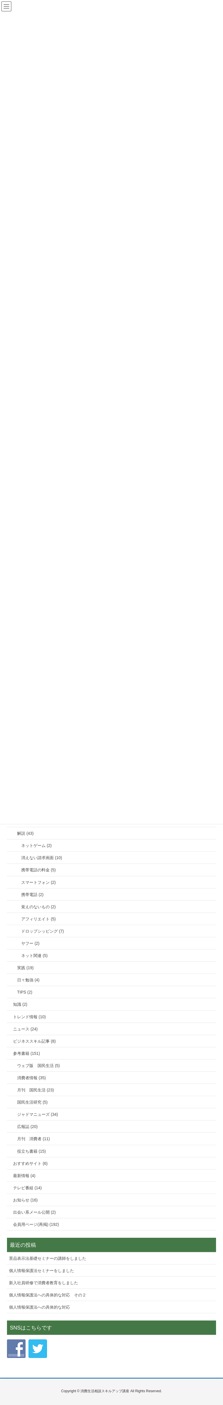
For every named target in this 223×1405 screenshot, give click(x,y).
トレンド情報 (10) (29, 1016)
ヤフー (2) (30, 943)
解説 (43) (25, 833)
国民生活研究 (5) (32, 1102)
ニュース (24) (25, 1029)
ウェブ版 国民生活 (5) (38, 1065)
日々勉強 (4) (28, 980)
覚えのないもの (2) (38, 906)
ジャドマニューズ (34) (37, 1114)
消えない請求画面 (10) (41, 857)
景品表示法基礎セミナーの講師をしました (47, 1258)
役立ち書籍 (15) (31, 1151)
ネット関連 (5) (34, 955)
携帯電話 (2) (32, 894)
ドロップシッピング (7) (42, 931)
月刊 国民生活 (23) (35, 1090)
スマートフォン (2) (38, 882)
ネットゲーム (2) (36, 845)
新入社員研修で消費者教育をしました (43, 1282)
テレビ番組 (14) (27, 1187)
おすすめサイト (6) (30, 1163)
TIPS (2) (24, 992)
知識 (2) (20, 1004)
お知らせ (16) (25, 1200)
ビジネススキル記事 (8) (34, 1041)
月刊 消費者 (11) (33, 1138)
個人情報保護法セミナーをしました (41, 1270)
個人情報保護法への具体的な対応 (39, 1307)
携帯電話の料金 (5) (38, 870)
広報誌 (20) (27, 1126)
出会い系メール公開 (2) (34, 1212)
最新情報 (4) (24, 1175)
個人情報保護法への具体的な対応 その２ (47, 1295)
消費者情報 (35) (31, 1077)
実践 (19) (25, 967)
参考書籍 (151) (26, 1053)
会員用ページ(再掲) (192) (36, 1224)
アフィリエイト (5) (38, 919)
